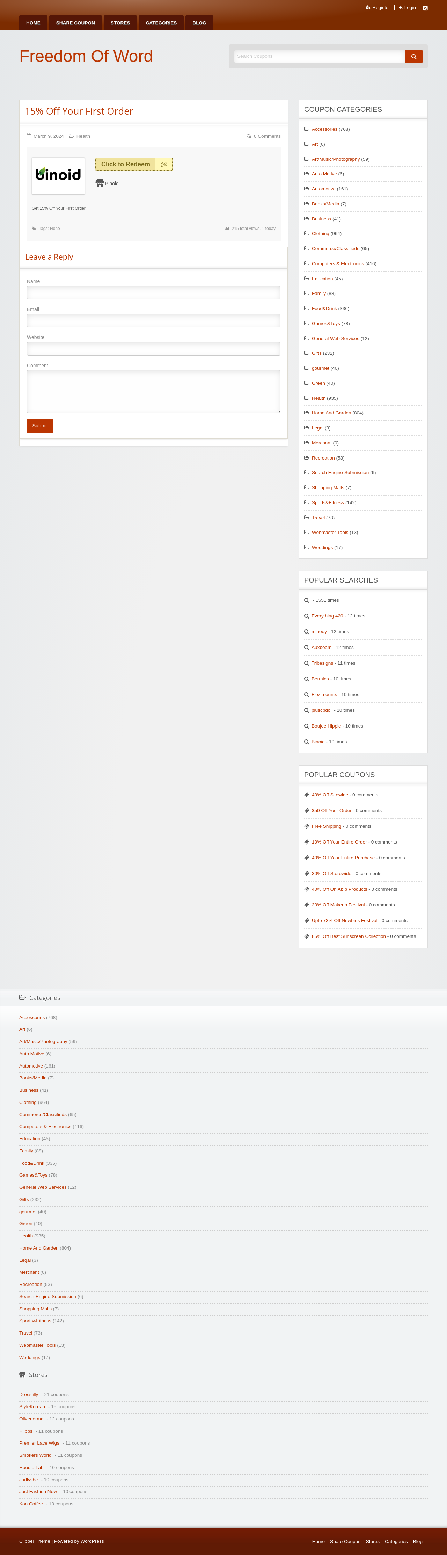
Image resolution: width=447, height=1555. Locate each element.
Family (319, 293)
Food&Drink (324, 308)
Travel (318, 517)
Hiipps (25, 1431)
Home (33, 23)
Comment (153, 388)
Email (153, 316)
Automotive (324, 188)
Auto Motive (324, 173)
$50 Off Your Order (332, 810)
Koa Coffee (31, 1503)
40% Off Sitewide (330, 794)
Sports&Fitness (328, 502)
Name (153, 289)
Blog (199, 23)
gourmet (320, 368)
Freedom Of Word (86, 56)
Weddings (322, 547)
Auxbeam (321, 647)
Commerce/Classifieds (335, 248)
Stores (120, 23)
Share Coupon (75, 23)
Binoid (112, 183)
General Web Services (335, 338)
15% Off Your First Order (79, 110)
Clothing (320, 233)
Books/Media (325, 204)
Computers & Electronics (338, 263)
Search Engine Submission (340, 472)
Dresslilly (28, 1394)
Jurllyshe (28, 1479)
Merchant (322, 443)
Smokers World (35, 1455)
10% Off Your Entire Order (339, 842)
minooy (319, 631)
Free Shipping (327, 826)
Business (321, 219)
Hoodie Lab (31, 1467)
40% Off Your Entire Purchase (343, 857)
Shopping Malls (328, 487)
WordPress (92, 1541)
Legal (317, 428)
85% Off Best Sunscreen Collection (349, 936)
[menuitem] (33, 22)
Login (407, 7)
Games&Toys (326, 323)
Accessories (324, 129)
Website (153, 344)
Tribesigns (322, 663)
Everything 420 (327, 616)
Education (322, 278)
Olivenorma (31, 1419)
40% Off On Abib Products (339, 889)
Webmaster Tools (330, 532)
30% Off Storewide (331, 873)
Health (83, 136)
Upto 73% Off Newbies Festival (345, 920)
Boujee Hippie (326, 726)
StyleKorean (32, 1406)
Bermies (320, 678)
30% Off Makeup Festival (338, 904)
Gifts (317, 353)
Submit (40, 425)
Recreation (323, 458)
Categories (161, 23)
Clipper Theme (34, 1541)
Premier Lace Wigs (39, 1443)
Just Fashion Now (38, 1491)
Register (378, 7)
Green (318, 383)
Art (315, 144)
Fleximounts (324, 694)
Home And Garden (331, 412)
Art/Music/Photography (336, 159)
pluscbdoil (322, 710)
